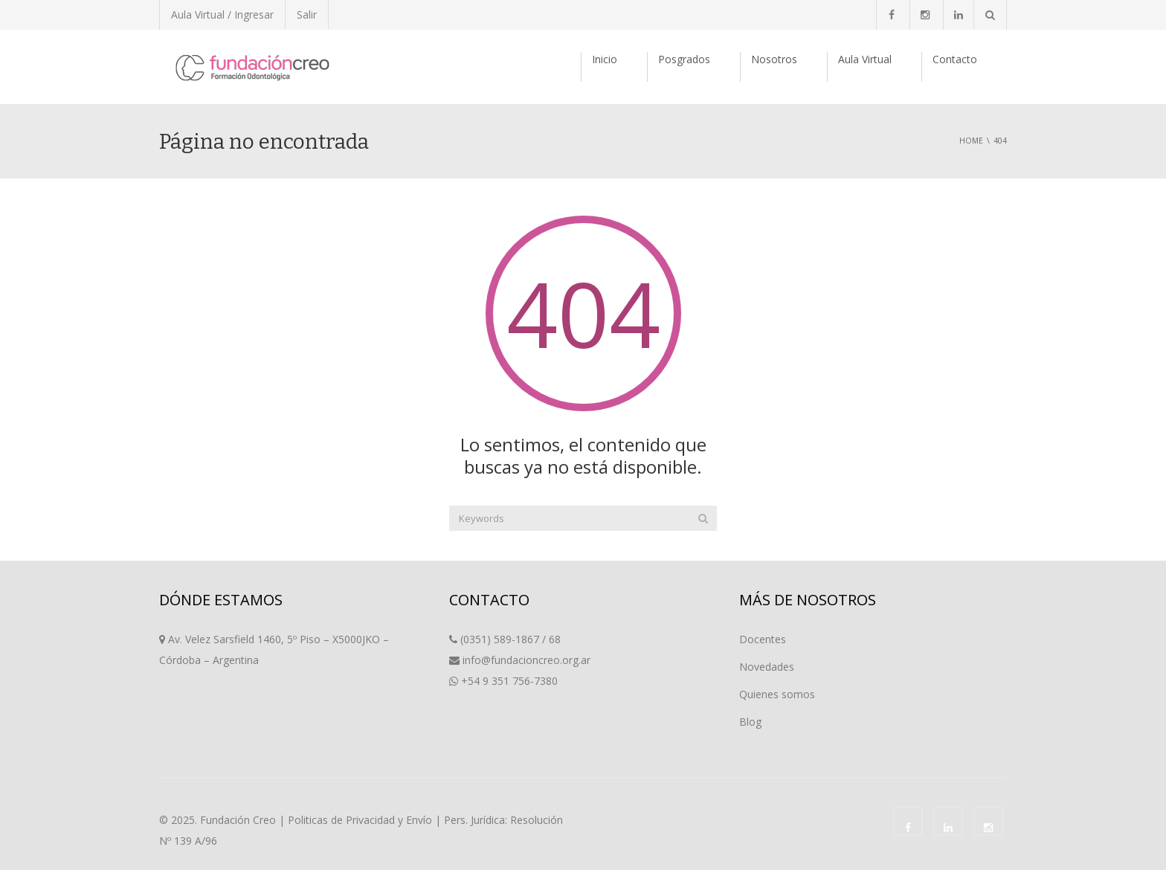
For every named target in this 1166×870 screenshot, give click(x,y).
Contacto (955, 59)
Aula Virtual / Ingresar (222, 14)
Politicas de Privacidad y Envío (360, 820)
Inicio (604, 59)
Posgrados (684, 59)
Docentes (762, 639)
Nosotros (774, 59)
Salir (307, 14)
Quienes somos (777, 694)
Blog (750, 722)
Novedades (766, 667)
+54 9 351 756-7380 (509, 681)
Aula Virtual (865, 59)
